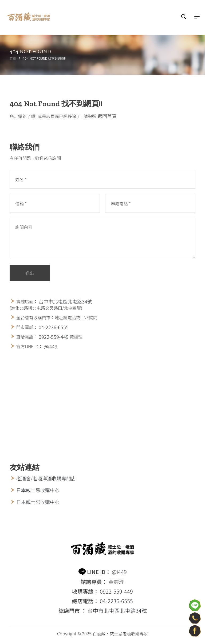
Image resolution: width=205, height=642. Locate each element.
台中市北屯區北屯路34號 (65, 301)
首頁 (13, 58)
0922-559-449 (54, 336)
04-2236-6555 (54, 327)
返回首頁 (107, 115)
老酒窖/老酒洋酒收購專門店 (46, 478)
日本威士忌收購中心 (38, 490)
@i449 (50, 346)
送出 (29, 273)
